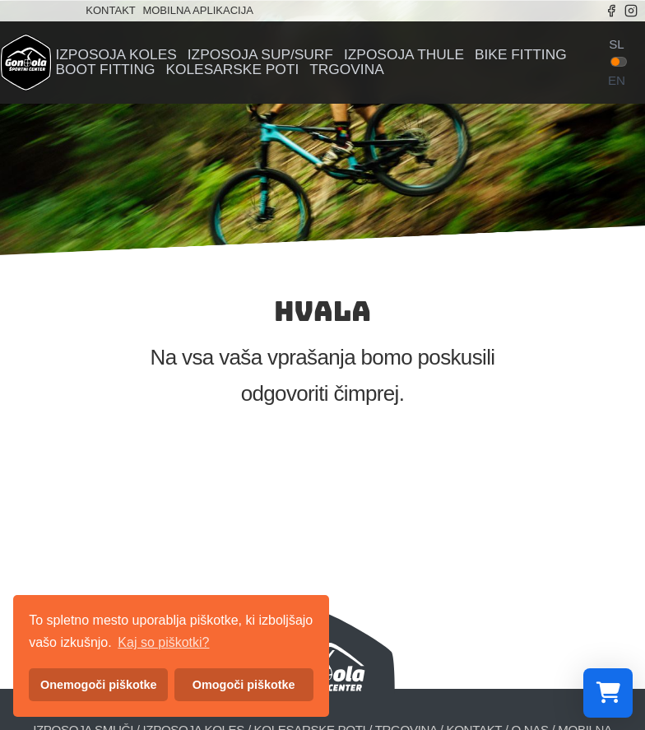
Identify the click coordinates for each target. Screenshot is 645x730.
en (616, 80)
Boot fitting (105, 70)
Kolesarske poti (232, 70)
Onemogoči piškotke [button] (98, 684)
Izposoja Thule (404, 55)
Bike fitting (521, 55)
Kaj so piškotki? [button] (163, 642)
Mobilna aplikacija (197, 10)
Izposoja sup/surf (260, 55)
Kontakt (110, 10)
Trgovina (346, 70)
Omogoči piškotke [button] (244, 684)
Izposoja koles (115, 55)
